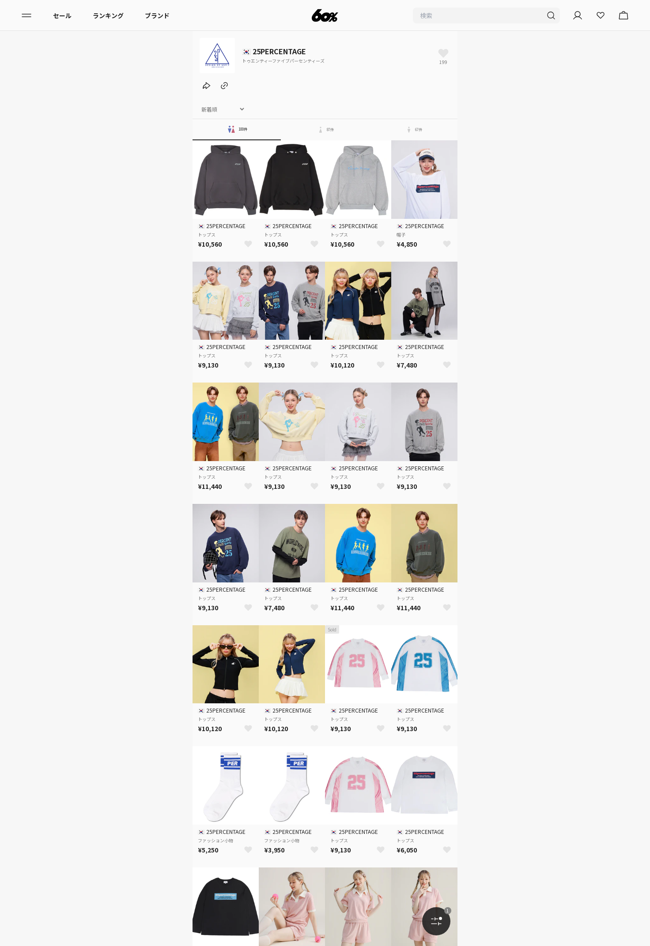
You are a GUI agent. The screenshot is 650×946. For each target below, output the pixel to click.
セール (62, 15)
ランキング (108, 15)
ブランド (157, 15)
